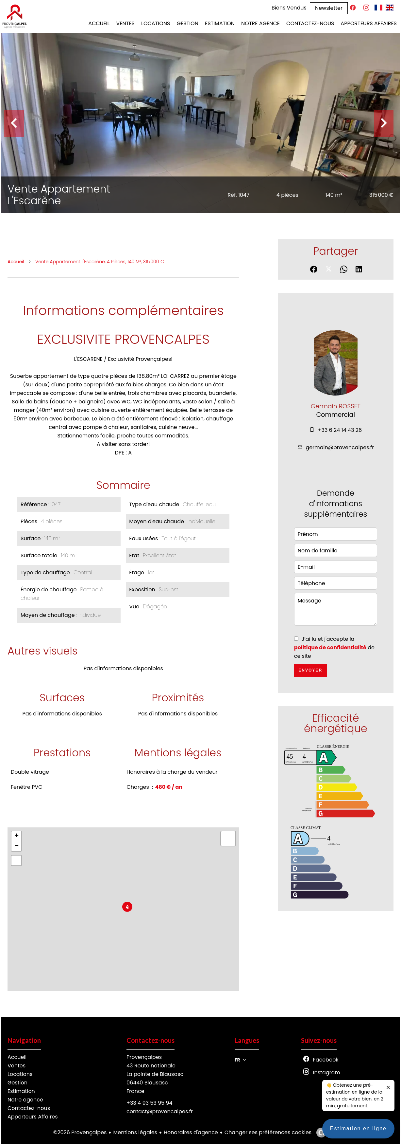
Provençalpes (144, 1057)
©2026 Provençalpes (80, 1132)
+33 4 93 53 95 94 (149, 1103)
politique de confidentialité (330, 647)
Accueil (16, 261)
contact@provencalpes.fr (159, 1111)
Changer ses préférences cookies (268, 1132)
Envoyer (310, 670)
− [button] (16, 846)
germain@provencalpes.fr (340, 447)
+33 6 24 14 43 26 (340, 430)
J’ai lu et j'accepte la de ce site (334, 647)
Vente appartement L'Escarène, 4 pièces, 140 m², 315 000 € (99, 261)
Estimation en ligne (358, 1132)
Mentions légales (135, 1132)
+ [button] (16, 836)
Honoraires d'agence (191, 1132)
